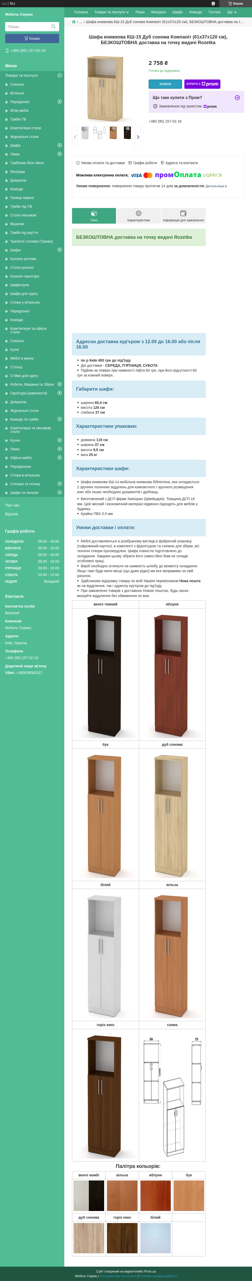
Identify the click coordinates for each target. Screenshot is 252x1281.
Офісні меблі (21, 458)
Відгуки (11, 514)
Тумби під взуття (24, 233)
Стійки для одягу (24, 376)
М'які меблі (19, 110)
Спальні (17, 84)
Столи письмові (23, 215)
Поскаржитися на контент (118, 1276)
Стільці (16, 367)
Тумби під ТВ (21, 206)
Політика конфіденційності (158, 1276)
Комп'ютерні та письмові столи (30, 430)
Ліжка (15, 154)
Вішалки (17, 224)
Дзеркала (18, 180)
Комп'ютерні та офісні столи (28, 330)
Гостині (215, 12)
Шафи (15, 145)
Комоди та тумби (24, 419)
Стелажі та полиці (25, 484)
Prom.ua (150, 1271)
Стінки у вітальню (25, 302)
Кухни (15, 440)
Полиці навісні (22, 198)
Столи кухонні (21, 267)
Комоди (16, 189)
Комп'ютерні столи (25, 128)
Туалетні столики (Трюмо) (31, 241)
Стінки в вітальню (25, 475)
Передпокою (20, 466)
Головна (81, 12)
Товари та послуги (21, 75)
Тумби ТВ (18, 119)
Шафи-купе (19, 285)
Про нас (12, 505)
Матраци (17, 172)
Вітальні (17, 93)
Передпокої (20, 102)
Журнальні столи (24, 137)
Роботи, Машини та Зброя (32, 384)
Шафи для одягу (24, 294)
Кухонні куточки (23, 259)
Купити (165, 84)
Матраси (158, 12)
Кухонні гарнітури (24, 276)
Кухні (14, 349)
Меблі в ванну (22, 358)
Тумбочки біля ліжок (27, 163)
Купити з (202, 84)
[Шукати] (53, 26)
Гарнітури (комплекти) (28, 393)
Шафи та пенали (24, 493)
